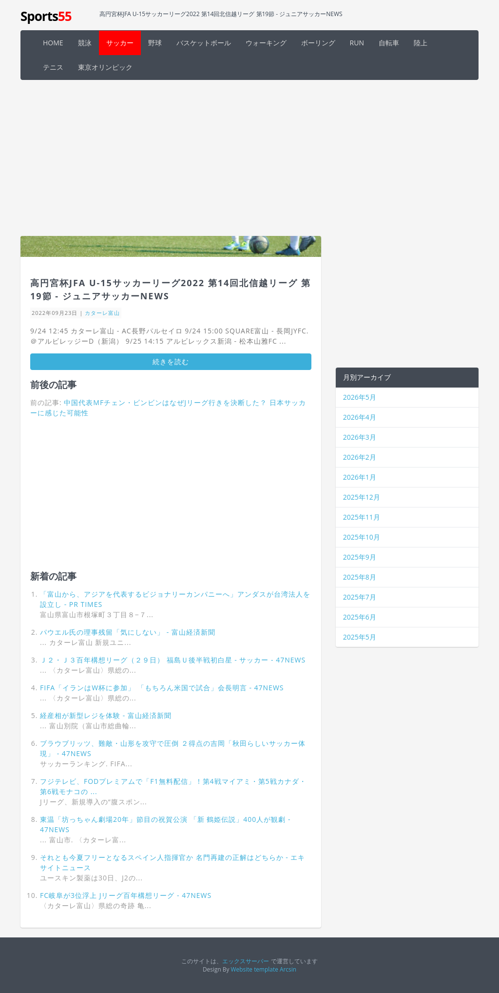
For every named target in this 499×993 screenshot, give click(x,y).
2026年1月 (359, 477)
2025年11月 (361, 517)
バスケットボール (203, 42)
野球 (155, 42)
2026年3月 (359, 437)
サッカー (120, 42)
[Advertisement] (249, 158)
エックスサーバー (245, 961)
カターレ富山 (102, 312)
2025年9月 (359, 557)
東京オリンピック (105, 67)
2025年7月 (359, 597)
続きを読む (171, 361)
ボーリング (318, 42)
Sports (46, 16)
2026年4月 (359, 417)
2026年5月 (359, 397)
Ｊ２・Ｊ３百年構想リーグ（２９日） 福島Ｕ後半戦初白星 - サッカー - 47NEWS (173, 659)
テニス (53, 67)
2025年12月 (361, 497)
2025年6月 (359, 617)
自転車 (389, 42)
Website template (254, 969)
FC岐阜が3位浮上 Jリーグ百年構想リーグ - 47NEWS (125, 895)
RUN (357, 42)
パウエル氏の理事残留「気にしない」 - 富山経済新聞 (127, 632)
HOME (53, 42)
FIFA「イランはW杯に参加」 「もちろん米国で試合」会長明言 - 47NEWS (162, 687)
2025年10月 (361, 537)
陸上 (420, 42)
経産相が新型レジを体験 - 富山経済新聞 (106, 715)
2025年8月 (359, 577)
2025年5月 (359, 637)
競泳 (85, 42)
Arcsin (288, 969)
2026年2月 (359, 457)
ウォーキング (266, 42)
